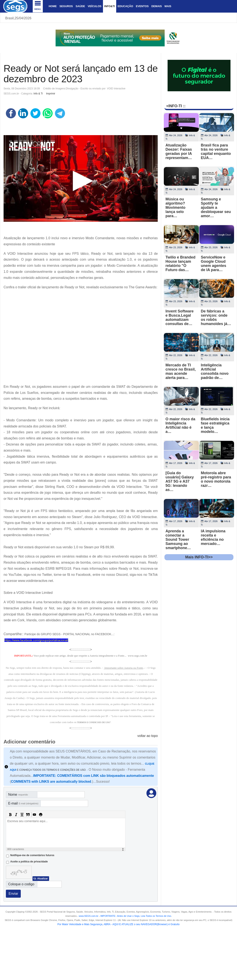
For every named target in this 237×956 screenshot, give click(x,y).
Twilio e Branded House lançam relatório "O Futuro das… (180, 263)
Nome (18, 794)
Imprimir (50, 93)
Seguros (66, 6)
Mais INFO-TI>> (199, 557)
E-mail (23, 803)
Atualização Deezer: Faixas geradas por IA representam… (178, 151)
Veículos (94, 6)
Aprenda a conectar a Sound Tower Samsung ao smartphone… (178, 539)
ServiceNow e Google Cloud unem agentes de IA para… (213, 263)
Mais (167, 6)
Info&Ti (109, 6)
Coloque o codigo (21, 884)
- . (135, 916)
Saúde (80, 6)
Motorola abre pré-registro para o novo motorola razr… (216, 479)
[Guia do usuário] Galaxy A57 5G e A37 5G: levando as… (179, 481)
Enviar (13, 893)
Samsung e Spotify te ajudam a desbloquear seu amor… (216, 207)
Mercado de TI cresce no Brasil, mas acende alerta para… (180, 371)
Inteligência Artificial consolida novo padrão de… (215, 371)
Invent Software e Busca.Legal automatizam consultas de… (179, 317)
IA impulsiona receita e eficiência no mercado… (213, 537)
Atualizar (42, 878)
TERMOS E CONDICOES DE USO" (94, 722)
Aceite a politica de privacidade (29, 861)
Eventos (142, 6)
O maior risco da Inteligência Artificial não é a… (180, 425)
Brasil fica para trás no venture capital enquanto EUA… (216, 151)
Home (53, 6)
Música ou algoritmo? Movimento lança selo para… (175, 207)
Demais (156, 6)
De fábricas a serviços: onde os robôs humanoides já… (216, 317)
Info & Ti (38, 93)
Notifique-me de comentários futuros (32, 855)
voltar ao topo (147, 736)
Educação (125, 6)
